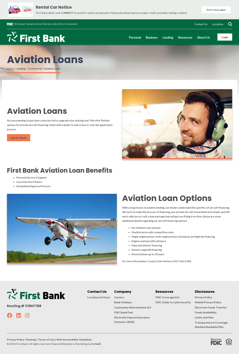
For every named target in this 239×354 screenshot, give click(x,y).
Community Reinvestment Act (132, 307)
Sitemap (31, 339)
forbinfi (96, 343)
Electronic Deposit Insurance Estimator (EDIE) (132, 319)
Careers (119, 297)
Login (224, 37)
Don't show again (216, 9)
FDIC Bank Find (123, 312)
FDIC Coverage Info (168, 297)
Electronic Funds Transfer (211, 307)
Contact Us (201, 24)
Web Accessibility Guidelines (74, 339)
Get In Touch (18, 137)
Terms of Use (46, 339)
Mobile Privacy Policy (208, 302)
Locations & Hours (98, 297)
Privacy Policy (203, 297)
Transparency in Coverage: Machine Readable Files (211, 324)
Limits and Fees (204, 317)
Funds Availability (206, 312)
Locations (217, 24)
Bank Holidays (123, 302)
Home (10, 68)
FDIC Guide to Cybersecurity (173, 302)
